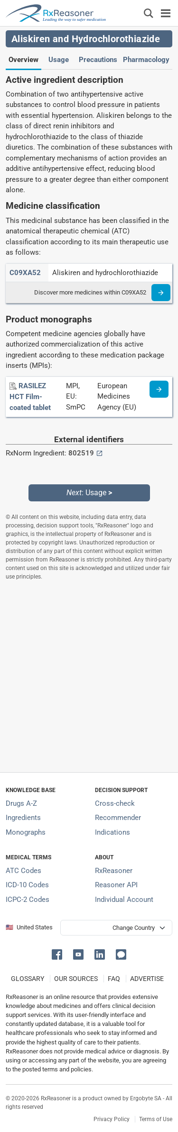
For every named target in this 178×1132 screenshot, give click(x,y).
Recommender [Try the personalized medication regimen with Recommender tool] (118, 817)
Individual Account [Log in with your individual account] (124, 899)
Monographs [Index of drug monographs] (26, 832)
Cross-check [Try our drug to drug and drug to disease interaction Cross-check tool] (115, 803)
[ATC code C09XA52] (25, 272)
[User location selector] (116, 928)
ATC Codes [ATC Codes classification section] (23, 870)
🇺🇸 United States (29, 927)
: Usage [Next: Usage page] (89, 492)
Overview (23, 59)
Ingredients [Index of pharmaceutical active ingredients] (23, 817)
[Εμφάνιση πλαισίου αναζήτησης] (148, 13)
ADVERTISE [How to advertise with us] (147, 978)
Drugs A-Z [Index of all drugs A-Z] (21, 803)
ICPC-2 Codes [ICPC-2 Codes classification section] (27, 899)
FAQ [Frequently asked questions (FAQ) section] (114, 978)
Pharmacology (146, 59)
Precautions (98, 59)
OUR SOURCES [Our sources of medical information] (76, 978)
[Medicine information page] (159, 389)
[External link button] (99, 453)
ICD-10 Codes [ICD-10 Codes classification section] (27, 885)
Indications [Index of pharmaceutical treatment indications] (112, 832)
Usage (58, 59)
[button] (58, 953)
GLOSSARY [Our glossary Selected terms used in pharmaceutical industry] (27, 978)
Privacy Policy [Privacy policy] (112, 1119)
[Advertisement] (89, 676)
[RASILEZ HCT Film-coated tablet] (30, 397)
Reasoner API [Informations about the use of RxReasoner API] (116, 885)
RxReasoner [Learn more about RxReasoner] (113, 870)
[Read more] (160, 292)
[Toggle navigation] (165, 13)
